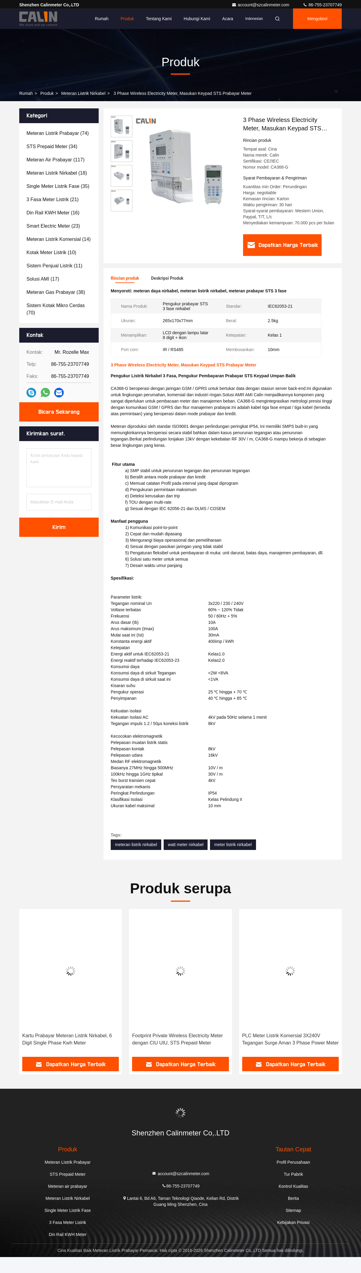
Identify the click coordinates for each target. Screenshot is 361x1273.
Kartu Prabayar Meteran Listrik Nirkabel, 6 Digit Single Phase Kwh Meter (67, 1039)
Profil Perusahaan (293, 1162)
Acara (227, 18)
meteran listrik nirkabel (136, 844)
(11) (54, 265)
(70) (55, 309)
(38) (55, 292)
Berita (293, 1198)
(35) (57, 186)
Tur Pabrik (293, 1174)
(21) (52, 199)
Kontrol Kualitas (293, 1186)
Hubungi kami (197, 18)
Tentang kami (159, 18)
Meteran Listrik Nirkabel (83, 93)
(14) (58, 239)
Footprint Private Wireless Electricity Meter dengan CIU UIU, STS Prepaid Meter (177, 1039)
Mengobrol (317, 18)
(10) (51, 252)
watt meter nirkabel (185, 844)
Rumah (102, 18)
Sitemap (293, 1210)
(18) (56, 173)
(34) (51, 146)
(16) (52, 212)
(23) (53, 226)
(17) (42, 279)
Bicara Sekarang (59, 412)
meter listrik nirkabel (232, 844)
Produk (127, 18)
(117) (55, 159)
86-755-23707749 (322, 4)
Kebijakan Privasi (293, 1222)
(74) (57, 133)
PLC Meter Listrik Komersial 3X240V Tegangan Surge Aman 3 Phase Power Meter (290, 1039)
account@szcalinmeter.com (261, 4)
